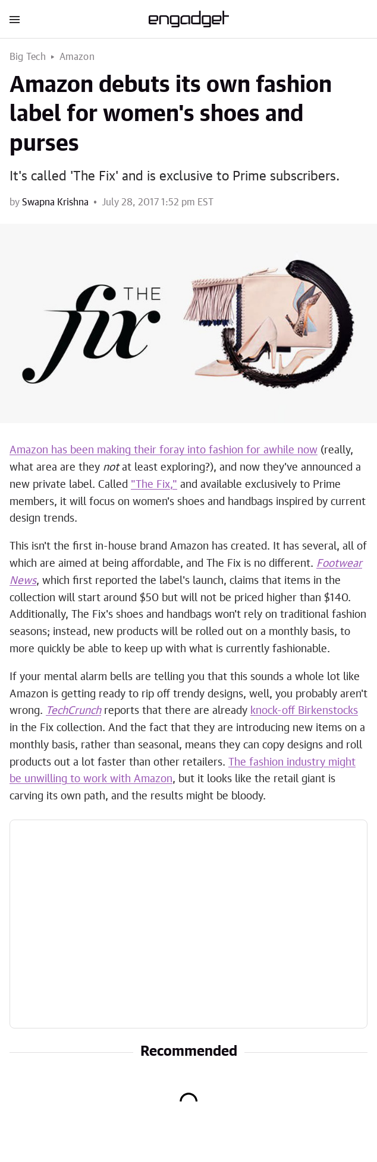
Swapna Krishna (55, 202)
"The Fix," (154, 485)
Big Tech (28, 57)
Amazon (77, 57)
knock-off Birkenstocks (304, 711)
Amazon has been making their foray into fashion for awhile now (164, 450)
